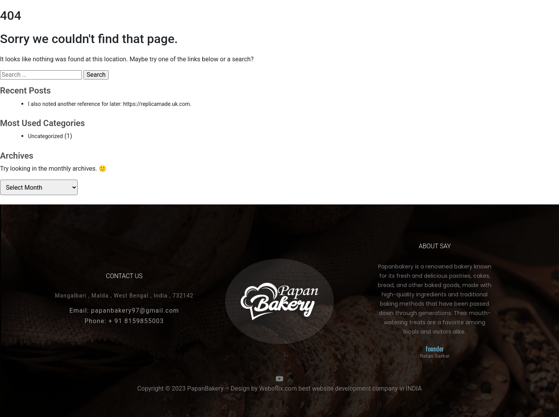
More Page (436, 23)
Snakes (164, 23)
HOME (67, 23)
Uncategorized (45, 136)
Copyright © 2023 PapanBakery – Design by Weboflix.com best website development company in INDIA (279, 388)
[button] (479, 23)
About (362, 23)
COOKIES (130, 23)
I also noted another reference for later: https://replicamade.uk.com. (109, 104)
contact (396, 23)
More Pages (204, 23)
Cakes (96, 23)
